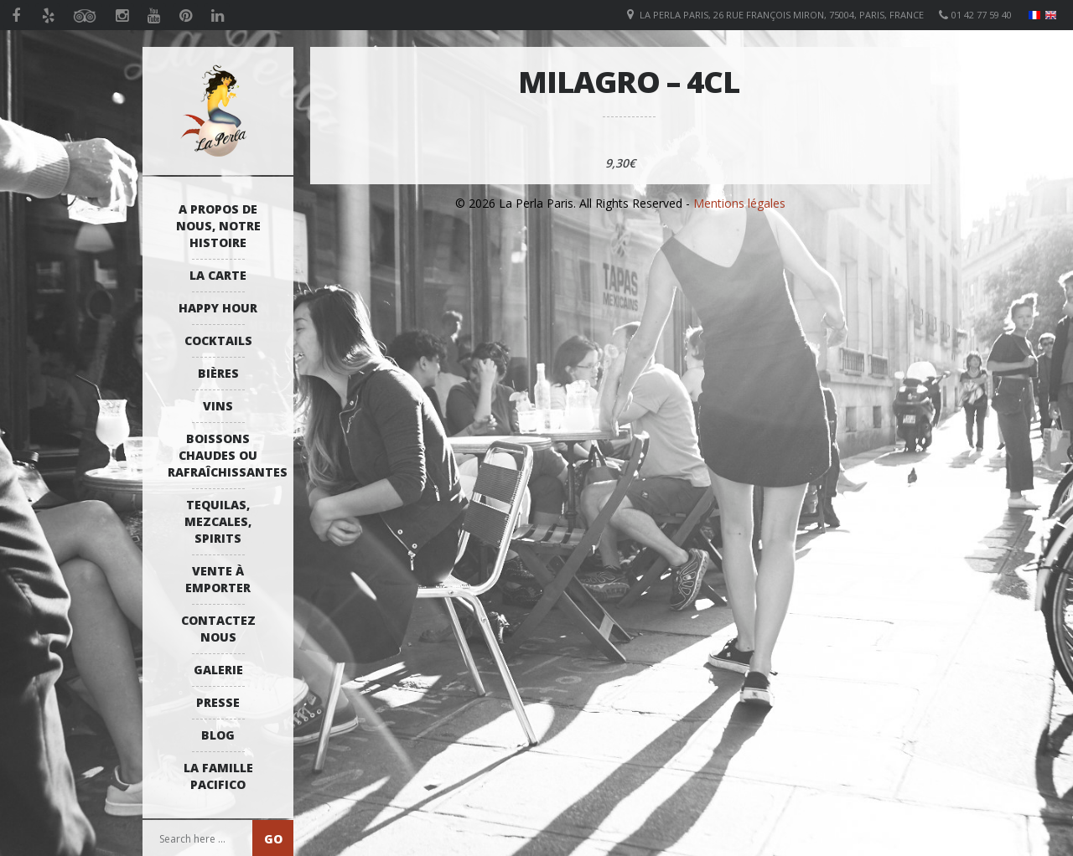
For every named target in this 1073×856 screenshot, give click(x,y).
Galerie (218, 670)
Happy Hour (218, 308)
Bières (218, 373)
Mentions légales (739, 203)
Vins (218, 406)
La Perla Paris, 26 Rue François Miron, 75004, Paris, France (782, 14)
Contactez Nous (218, 628)
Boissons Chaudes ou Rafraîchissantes (222, 455)
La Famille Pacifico (218, 776)
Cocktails (218, 340)
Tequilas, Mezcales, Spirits (217, 521)
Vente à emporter (218, 579)
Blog (218, 735)
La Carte (217, 275)
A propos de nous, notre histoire (218, 225)
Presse (218, 702)
